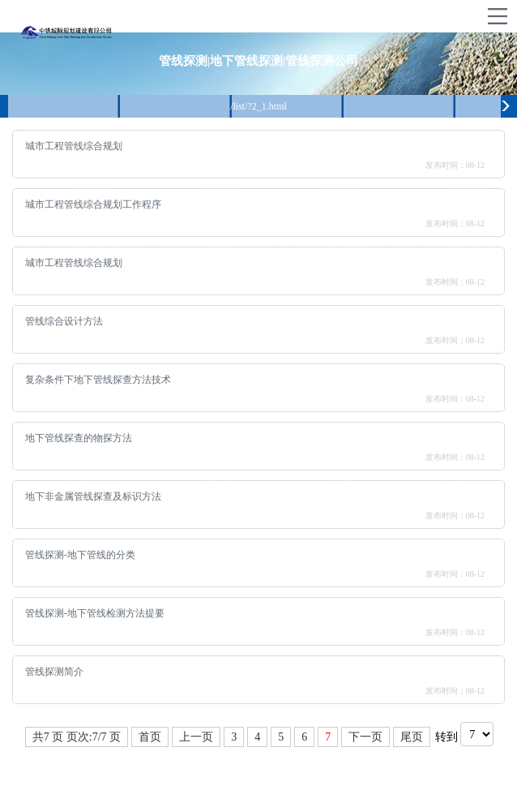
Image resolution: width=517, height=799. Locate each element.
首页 (150, 737)
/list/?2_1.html (258, 106)
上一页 (196, 737)
